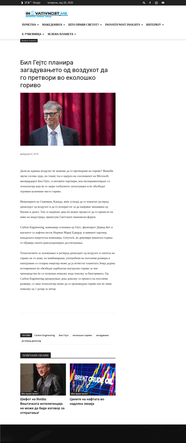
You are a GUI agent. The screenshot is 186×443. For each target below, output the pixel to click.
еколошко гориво (82, 335)
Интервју (155, 24)
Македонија (53, 24)
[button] (144, 2)
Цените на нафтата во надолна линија (93, 398)
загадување (102, 335)
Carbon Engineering (44, 335)
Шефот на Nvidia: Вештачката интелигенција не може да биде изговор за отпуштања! (39, 402)
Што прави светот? (85, 24)
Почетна (30, 24)
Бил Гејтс (64, 335)
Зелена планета (61, 34)
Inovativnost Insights (124, 24)
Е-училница (33, 34)
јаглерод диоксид (31, 340)
